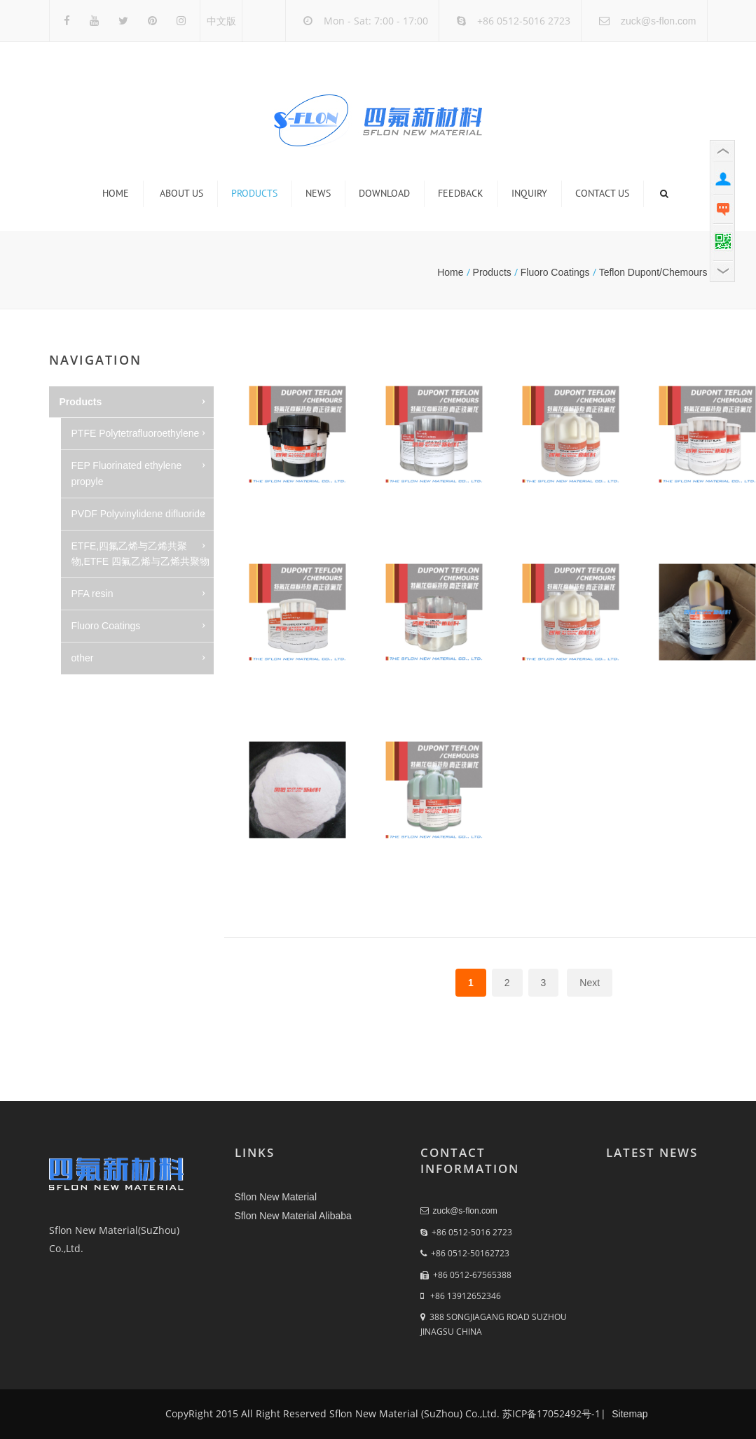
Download (384, 193)
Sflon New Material (276, 1196)
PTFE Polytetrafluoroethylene (135, 433)
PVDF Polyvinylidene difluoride (138, 513)
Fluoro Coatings (555, 272)
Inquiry (529, 193)
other (82, 658)
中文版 (221, 21)
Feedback (460, 193)
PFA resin (92, 593)
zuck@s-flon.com (658, 21)
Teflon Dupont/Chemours (653, 272)
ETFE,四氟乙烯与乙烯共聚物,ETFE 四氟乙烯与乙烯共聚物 (140, 554)
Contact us (602, 193)
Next (589, 982)
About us (181, 193)
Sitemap (628, 1413)
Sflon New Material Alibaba (293, 1215)
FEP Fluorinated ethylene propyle (126, 473)
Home (115, 193)
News (318, 193)
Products (254, 193)
